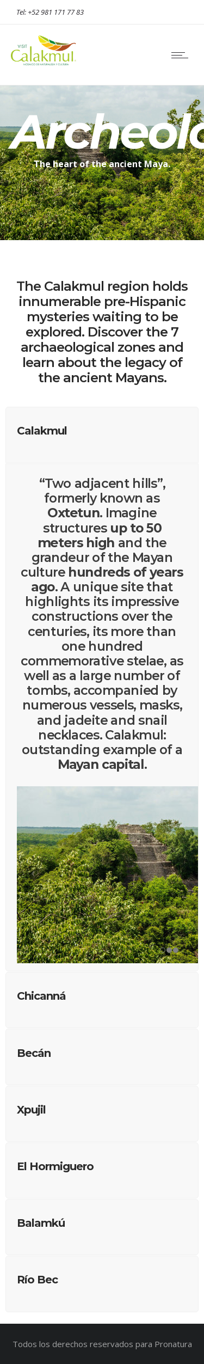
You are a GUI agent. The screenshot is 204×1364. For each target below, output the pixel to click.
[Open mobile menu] (182, 55)
